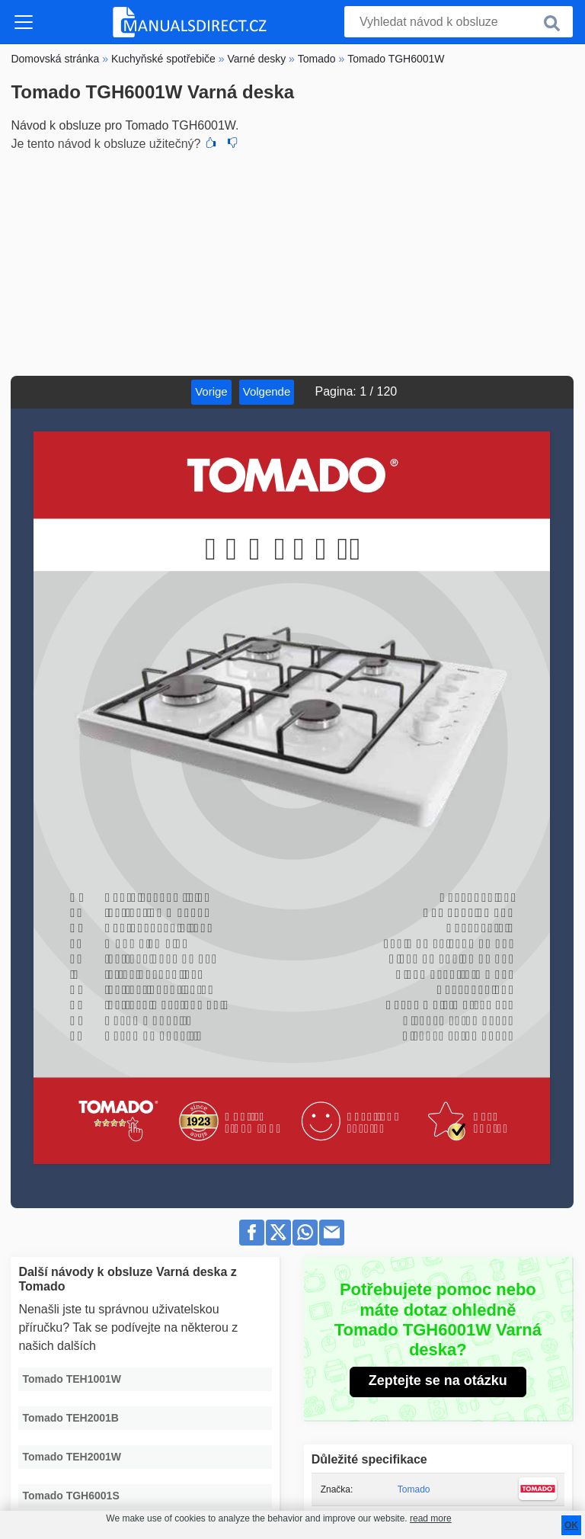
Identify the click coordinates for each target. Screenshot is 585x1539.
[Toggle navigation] (23, 22)
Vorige (211, 391)
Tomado (414, 1489)
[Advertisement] (292, 261)
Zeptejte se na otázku (438, 1380)
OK (571, 1525)
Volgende (267, 391)
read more (431, 1518)
